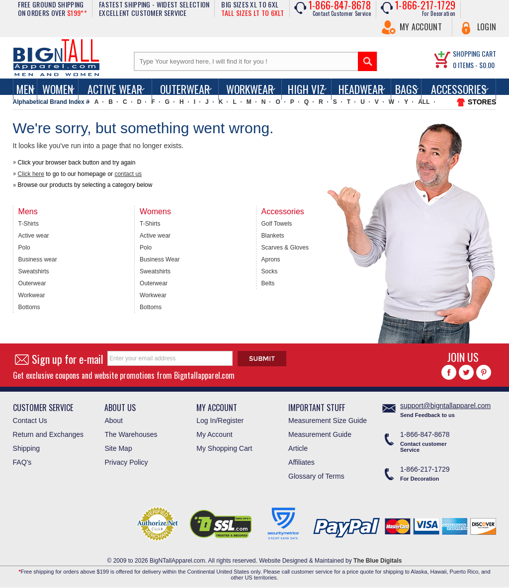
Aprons (270, 259)
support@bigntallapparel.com (445, 406)
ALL (423, 101)
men (25, 89)
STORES (482, 102)
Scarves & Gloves (285, 247)
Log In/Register (220, 420)
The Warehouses (130, 434)
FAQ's (22, 462)
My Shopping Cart (224, 448)
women (57, 89)
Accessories (459, 89)
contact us (128, 173)
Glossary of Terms (316, 476)
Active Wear (114, 89)
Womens (155, 211)
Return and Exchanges (48, 434)
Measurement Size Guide (327, 420)
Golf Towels (276, 223)
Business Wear (159, 259)
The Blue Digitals (377, 560)
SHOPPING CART (474, 53)
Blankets (272, 235)
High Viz (306, 89)
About (113, 420)
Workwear (249, 89)
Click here (31, 173)
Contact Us (30, 420)
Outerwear (185, 89)
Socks (269, 271)
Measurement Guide (319, 434)
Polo (24, 247)
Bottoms (29, 307)
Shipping (26, 448)
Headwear (361, 89)
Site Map (118, 448)
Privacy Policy (126, 462)
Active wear (33, 235)
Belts (268, 283)
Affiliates (301, 462)
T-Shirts (28, 223)
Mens (28, 211)
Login (487, 27)
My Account (421, 27)
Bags (406, 89)
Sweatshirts (33, 271)
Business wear (37, 259)
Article (298, 448)
